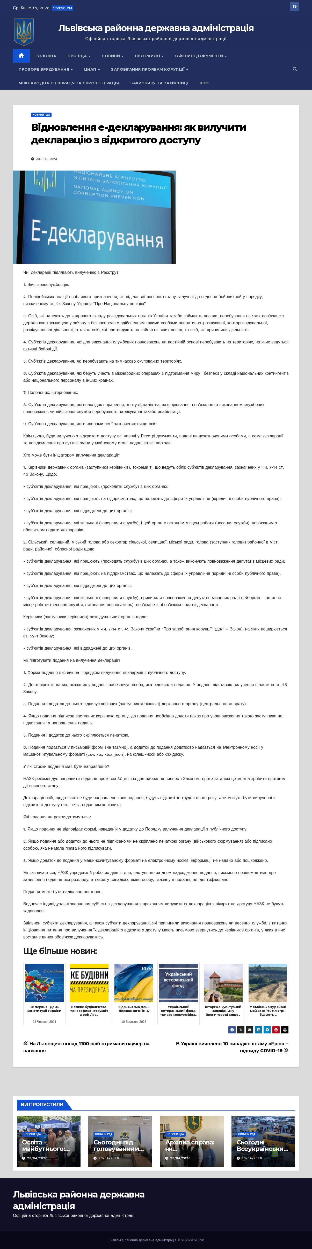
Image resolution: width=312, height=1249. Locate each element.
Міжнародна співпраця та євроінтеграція (69, 83)
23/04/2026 (37, 1158)
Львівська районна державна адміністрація (156, 28)
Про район (148, 56)
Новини (111, 56)
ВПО (204, 83)
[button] (295, 69)
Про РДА (78, 56)
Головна (45, 56)
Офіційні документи (199, 56)
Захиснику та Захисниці (159, 83)
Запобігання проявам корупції (148, 69)
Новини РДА (41, 114)
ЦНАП (91, 69)
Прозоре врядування (44, 69)
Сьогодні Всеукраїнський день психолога (262, 1148)
